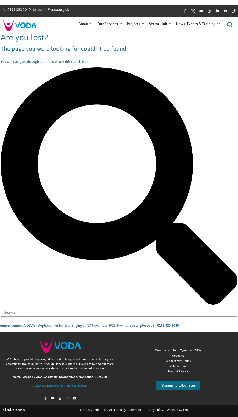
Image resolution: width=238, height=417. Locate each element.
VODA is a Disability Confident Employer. (60, 385)
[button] (85, 23)
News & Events (178, 371)
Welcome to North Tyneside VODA (178, 350)
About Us (178, 355)
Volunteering (178, 366)
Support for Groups (178, 360)
